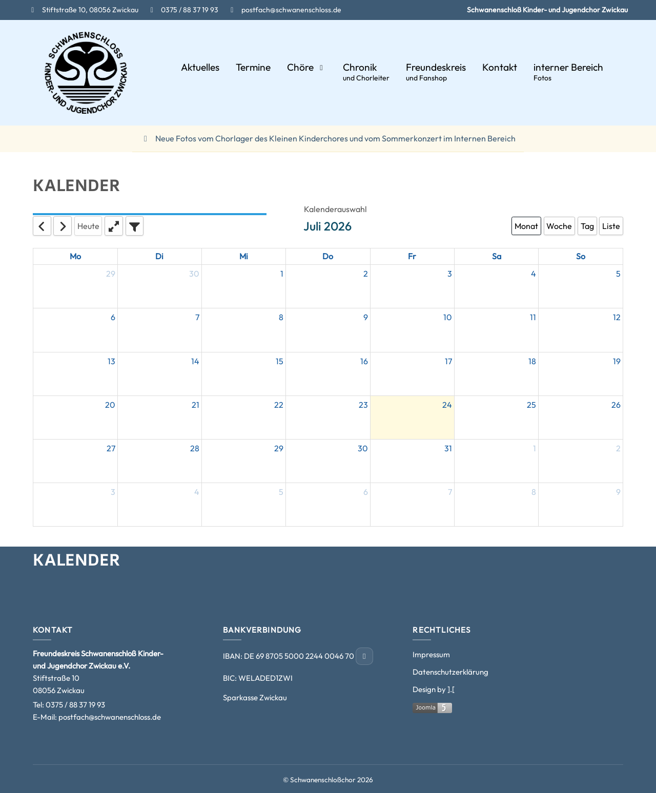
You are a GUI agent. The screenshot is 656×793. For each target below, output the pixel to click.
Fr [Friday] (412, 256)
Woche (559, 226)
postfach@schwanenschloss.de (109, 717)
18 (532, 361)
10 (447, 317)
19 (617, 361)
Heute (88, 226)
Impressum (431, 654)
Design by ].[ (434, 689)
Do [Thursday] (327, 256)
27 (111, 448)
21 (195, 405)
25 (531, 405)
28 (194, 448)
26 (616, 405)
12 (617, 317)
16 (364, 361)
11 (533, 317)
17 (448, 361)
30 (194, 273)
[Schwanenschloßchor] (86, 73)
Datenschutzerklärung (450, 672)
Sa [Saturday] (496, 256)
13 (111, 361)
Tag (587, 226)
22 (278, 405)
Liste (611, 226)
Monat (526, 226)
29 (110, 273)
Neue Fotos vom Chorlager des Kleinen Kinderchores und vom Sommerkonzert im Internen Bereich (328, 138)
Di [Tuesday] (159, 256)
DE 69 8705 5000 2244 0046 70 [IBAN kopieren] (300, 656)
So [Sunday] (580, 256)
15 (279, 361)
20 (110, 405)
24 (447, 405)
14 (195, 361)
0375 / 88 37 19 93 (75, 704)
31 (448, 448)
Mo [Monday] (75, 256)
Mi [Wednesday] (243, 256)
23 (363, 405)
